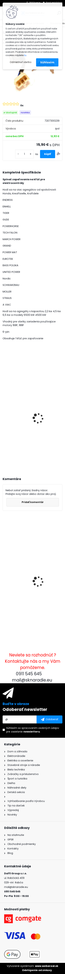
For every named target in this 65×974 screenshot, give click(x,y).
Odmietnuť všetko (20, 62)
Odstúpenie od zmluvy (37, 970)
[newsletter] (49, 719)
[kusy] (24, 154)
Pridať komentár (33, 502)
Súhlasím (47, 62)
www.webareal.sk (46, 966)
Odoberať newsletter (25, 709)
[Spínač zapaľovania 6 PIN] (32, 70)
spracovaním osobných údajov (40, 728)
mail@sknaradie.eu (16, 887)
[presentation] (4, 413)
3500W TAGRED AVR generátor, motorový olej (26, 425)
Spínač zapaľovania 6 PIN (22, 576)
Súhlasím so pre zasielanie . (32, 729)
